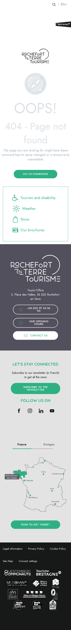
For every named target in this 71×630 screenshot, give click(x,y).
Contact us (35, 335)
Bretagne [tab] (49, 444)
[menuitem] (19, 7)
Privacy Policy (36, 549)
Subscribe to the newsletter (35, 388)
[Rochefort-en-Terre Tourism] (35, 57)
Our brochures (28, 230)
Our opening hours (33, 322)
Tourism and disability (34, 197)
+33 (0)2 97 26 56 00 (34, 309)
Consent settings (28, 561)
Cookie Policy (58, 549)
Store (20, 219)
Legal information (12, 549)
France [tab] (21, 444)
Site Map (8, 561)
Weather (24, 208)
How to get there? (35, 525)
